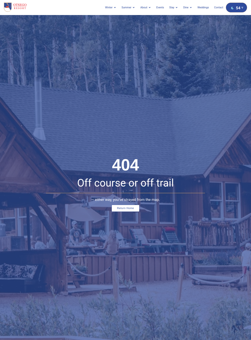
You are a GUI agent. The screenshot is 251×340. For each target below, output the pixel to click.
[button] (110, 7)
